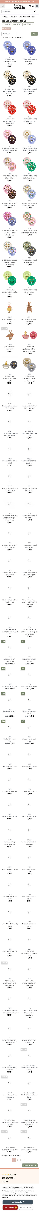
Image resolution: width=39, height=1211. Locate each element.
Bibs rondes (7, 24)
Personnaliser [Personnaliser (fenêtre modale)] (26, 1207)
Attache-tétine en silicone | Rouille (10, 1122)
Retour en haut (30, 1165)
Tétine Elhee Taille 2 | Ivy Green (10, 924)
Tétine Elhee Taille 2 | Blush (29, 897)
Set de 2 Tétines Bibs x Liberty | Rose (10, 176)
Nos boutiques (8, 1178)
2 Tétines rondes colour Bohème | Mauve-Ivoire (29, 148)
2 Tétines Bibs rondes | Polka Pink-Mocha (9, 203)
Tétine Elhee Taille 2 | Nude (29, 869)
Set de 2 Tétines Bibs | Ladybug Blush (9, 1040)
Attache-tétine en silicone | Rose (29, 1095)
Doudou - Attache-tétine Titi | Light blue (29, 406)
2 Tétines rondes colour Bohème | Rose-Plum (9, 148)
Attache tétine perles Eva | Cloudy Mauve (10, 488)
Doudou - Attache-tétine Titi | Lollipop (10, 406)
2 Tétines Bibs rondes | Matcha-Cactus (29, 290)
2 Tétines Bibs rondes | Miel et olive (29, 545)
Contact (5, 1181)
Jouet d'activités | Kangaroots (10, 347)
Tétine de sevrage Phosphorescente (10, 842)
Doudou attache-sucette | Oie (29, 433)
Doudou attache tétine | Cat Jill (10, 461)
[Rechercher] (17, 11)
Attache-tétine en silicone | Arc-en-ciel (29, 1122)
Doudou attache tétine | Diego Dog (29, 842)
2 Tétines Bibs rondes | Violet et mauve (9, 545)
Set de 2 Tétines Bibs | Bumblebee (9, 1068)
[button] (6, 28)
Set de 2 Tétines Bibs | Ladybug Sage (29, 1040)
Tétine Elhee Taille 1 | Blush (29, 924)
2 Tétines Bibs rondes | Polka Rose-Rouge (29, 119)
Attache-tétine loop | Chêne (10, 739)
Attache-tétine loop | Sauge (10, 712)
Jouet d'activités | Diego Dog (10, 869)
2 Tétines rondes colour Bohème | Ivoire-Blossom (10, 1010)
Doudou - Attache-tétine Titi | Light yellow (10, 433)
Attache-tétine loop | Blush (29, 712)
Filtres (34, 34)
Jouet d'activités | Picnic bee (10, 319)
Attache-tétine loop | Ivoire (29, 739)
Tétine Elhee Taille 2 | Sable (10, 897)
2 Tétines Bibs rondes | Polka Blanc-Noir (29, 89)
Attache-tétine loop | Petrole (29, 659)
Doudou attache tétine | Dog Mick (29, 461)
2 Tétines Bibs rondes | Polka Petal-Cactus (29, 176)
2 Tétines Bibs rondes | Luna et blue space (29, 572)
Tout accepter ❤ (18, 1202)
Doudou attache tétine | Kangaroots (29, 319)
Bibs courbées (28, 24)
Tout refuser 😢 (10, 1207)
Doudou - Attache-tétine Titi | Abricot (29, 488)
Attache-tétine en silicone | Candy (29, 1068)
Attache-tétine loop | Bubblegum (10, 659)
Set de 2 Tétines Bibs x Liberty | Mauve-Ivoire (29, 203)
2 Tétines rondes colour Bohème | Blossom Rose (29, 230)
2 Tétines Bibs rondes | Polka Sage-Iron (29, 260)
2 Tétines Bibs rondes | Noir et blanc (9, 572)
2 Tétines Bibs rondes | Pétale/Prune (9, 600)
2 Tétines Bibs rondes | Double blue (29, 516)
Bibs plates (17, 24)
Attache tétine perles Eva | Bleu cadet (10, 1095)
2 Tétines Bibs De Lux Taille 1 (10, 951)
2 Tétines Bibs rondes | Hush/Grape (29, 59)
